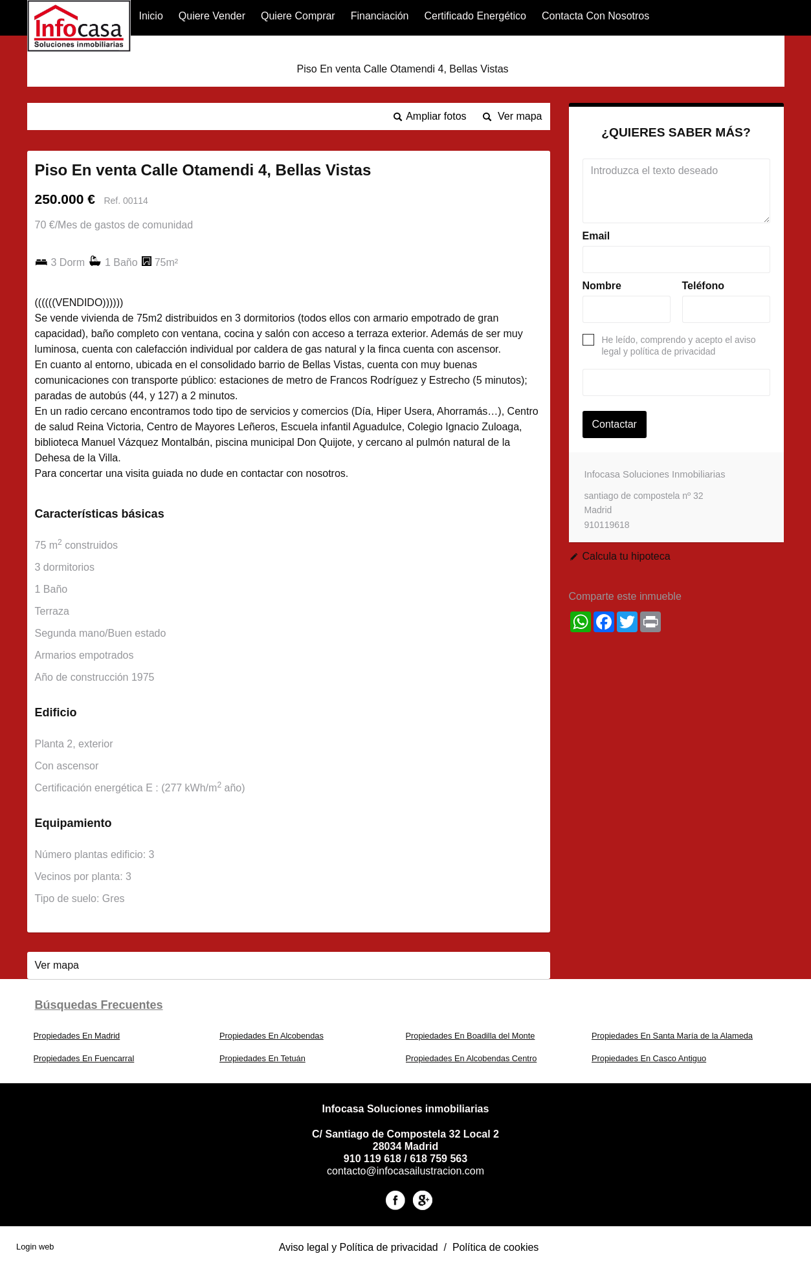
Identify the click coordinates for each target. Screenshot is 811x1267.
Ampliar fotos (436, 116)
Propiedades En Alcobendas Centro (471, 1058)
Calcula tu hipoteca (627, 556)
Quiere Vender (212, 15)
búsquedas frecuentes (99, 1004)
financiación (380, 15)
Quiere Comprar (298, 15)
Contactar (614, 424)
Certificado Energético (475, 15)
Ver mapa (520, 116)
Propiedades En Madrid (77, 1036)
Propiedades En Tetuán (262, 1058)
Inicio (150, 15)
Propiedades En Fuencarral (84, 1058)
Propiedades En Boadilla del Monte (470, 1036)
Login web (35, 1246)
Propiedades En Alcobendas (271, 1036)
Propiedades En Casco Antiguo (649, 1058)
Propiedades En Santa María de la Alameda (672, 1036)
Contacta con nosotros (595, 15)
